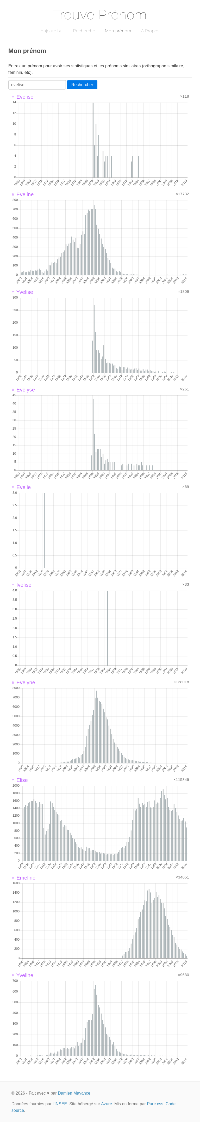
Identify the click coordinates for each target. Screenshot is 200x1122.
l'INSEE (60, 1104)
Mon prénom (118, 30)
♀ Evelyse (23, 390)
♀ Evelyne (23, 682)
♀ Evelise (22, 97)
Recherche (84, 30)
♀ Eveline (22, 194)
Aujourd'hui (52, 30)
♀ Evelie (21, 487)
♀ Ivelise (21, 585)
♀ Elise (19, 780)
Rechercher (82, 84)
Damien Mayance (74, 1093)
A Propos (150, 30)
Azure (106, 1104)
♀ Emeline (23, 878)
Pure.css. (155, 1104)
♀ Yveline (22, 975)
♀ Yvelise (22, 292)
